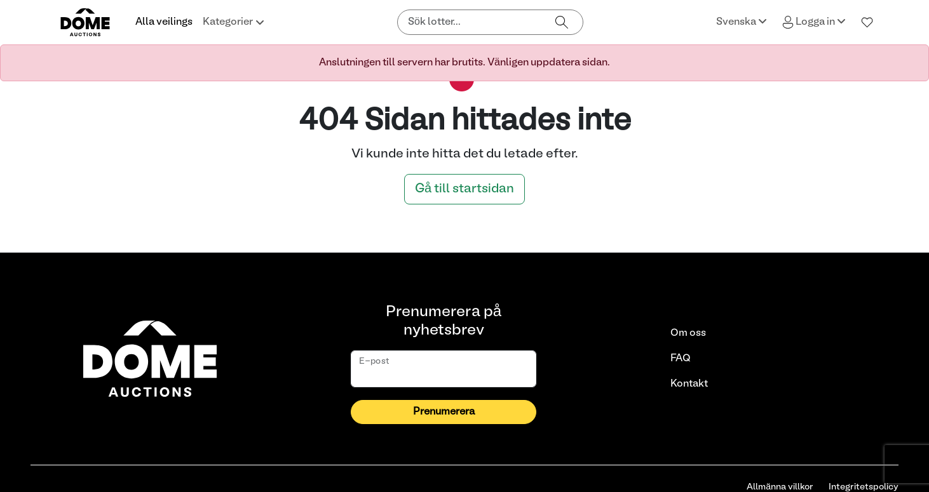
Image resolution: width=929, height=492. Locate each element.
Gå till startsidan (464, 189)
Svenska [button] (741, 21)
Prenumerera (444, 412)
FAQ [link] (680, 358)
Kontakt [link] (689, 384)
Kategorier (233, 22)
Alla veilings (164, 22)
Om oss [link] (688, 333)
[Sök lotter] (469, 22)
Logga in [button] (814, 22)
